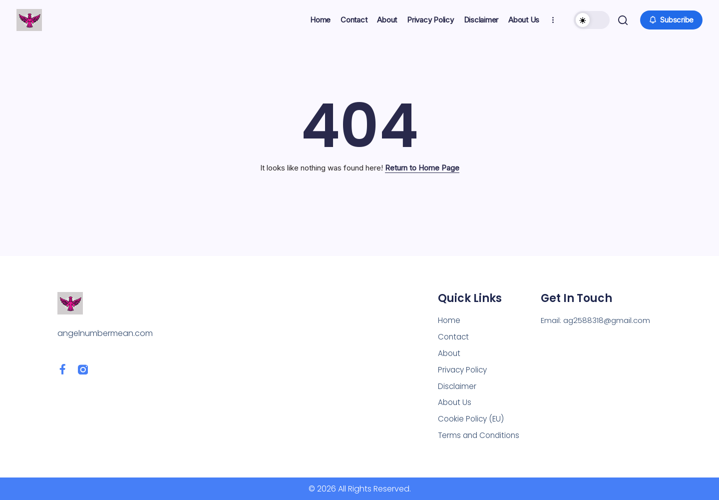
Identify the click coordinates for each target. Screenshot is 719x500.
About (450, 350)
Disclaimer (457, 384)
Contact (454, 333)
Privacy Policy (464, 367)
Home (449, 316)
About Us (455, 401)
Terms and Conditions (481, 435)
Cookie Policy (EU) (472, 418)
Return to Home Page (422, 167)
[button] (591, 20)
